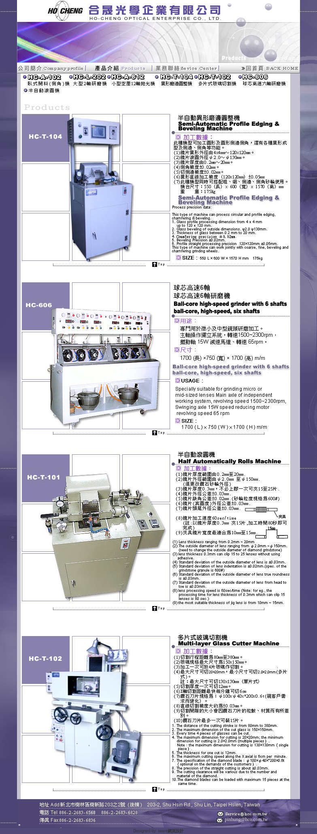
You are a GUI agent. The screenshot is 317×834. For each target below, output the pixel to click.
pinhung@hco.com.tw (246, 819)
